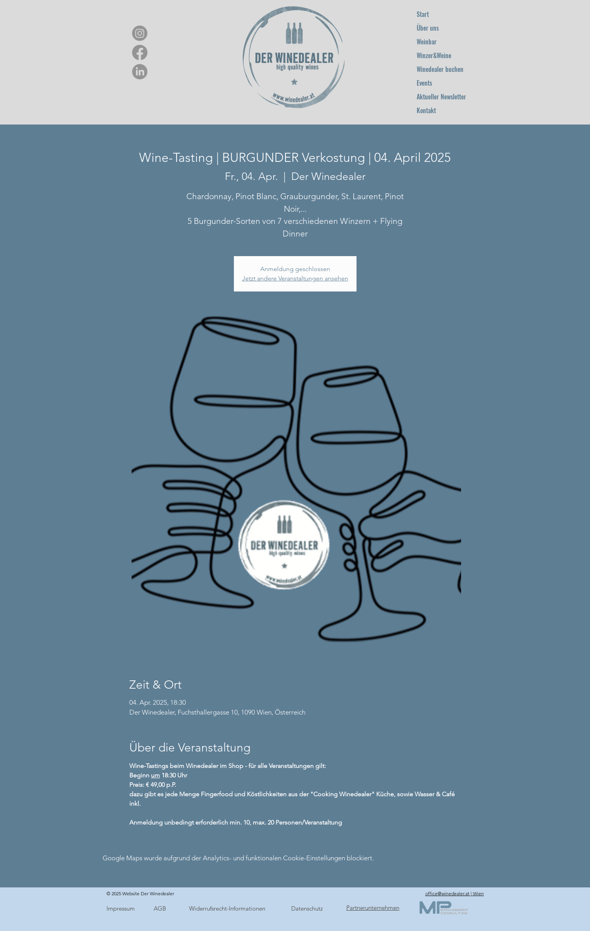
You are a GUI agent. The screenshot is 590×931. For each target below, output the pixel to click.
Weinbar (427, 41)
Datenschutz (307, 908)
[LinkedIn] (139, 71)
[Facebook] (139, 52)
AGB (160, 908)
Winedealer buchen (440, 69)
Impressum (121, 908)
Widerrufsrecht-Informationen (227, 908)
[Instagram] (139, 33)
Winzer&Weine (434, 55)
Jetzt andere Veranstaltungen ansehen (295, 278)
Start (423, 14)
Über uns (428, 28)
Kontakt (426, 110)
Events (424, 83)
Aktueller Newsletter (441, 96)
